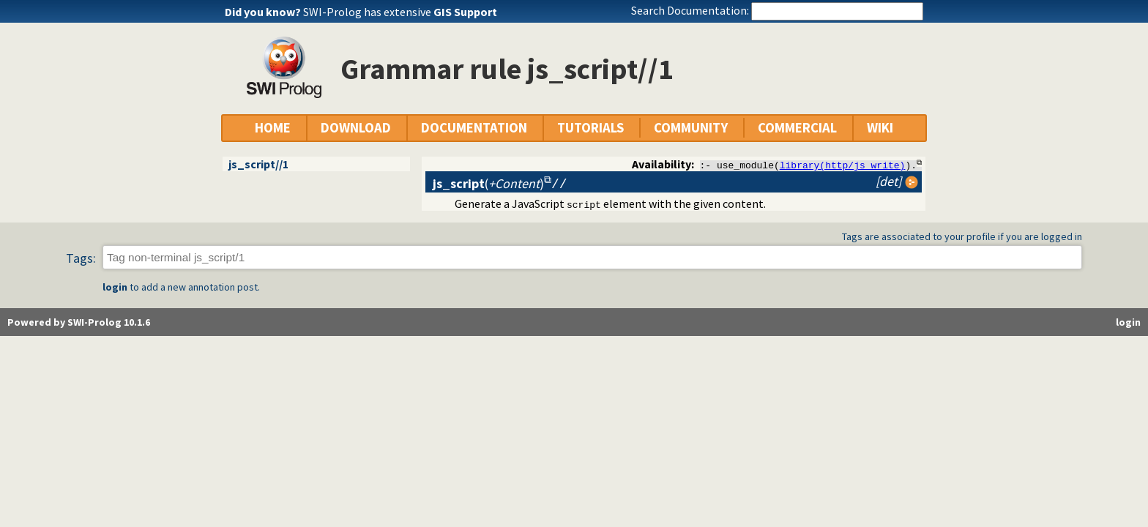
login (114, 287)
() (488, 183)
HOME (273, 127)
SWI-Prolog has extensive (400, 11)
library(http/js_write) (843, 164)
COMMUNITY (691, 127)
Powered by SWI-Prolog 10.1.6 (78, 322)
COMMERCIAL (797, 127)
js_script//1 (258, 164)
